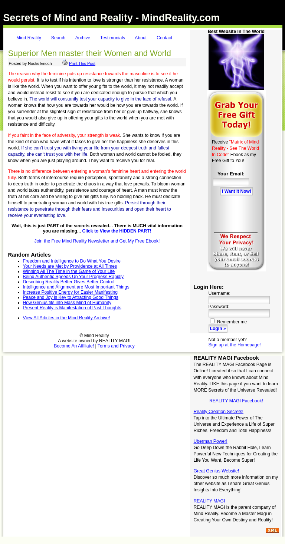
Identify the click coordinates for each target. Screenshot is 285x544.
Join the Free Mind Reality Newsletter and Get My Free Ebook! (97, 241)
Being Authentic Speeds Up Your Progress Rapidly (73, 276)
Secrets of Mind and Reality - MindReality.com (111, 17)
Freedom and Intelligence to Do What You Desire (72, 261)
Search (58, 37)
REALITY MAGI (209, 501)
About (141, 37)
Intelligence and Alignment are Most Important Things (76, 287)
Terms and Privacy (116, 346)
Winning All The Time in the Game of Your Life (69, 271)
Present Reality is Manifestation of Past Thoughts (72, 307)
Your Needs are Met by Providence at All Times (70, 266)
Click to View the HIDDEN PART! (116, 231)
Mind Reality (28, 37)
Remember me (228, 321)
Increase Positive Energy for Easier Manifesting (70, 292)
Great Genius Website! (216, 471)
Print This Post (82, 63)
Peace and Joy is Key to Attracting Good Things (70, 297)
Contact (164, 37)
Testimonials (112, 37)
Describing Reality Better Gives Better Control (69, 281)
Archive (83, 37)
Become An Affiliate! (74, 346)
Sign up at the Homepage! (235, 344)
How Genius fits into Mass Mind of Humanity (67, 302)
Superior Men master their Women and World (89, 53)
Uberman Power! (210, 441)
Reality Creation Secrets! (218, 411)
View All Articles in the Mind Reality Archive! (66, 317)
